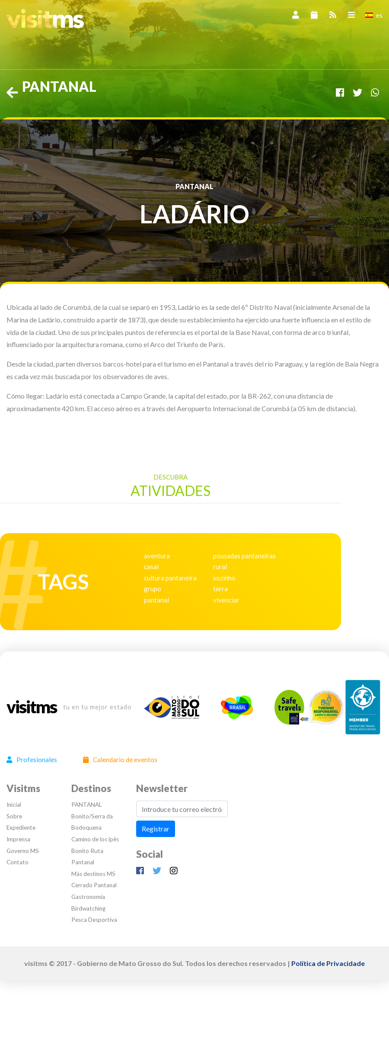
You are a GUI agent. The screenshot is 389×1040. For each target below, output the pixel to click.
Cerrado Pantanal (94, 885)
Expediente (20, 827)
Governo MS (22, 850)
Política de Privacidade (328, 963)
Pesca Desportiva (94, 919)
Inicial (13, 804)
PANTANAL (86, 804)
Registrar (155, 828)
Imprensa (18, 839)
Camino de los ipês (95, 839)
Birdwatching (88, 908)
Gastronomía (88, 896)
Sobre (14, 816)
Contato (17, 862)
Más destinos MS (93, 873)
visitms (31, 707)
